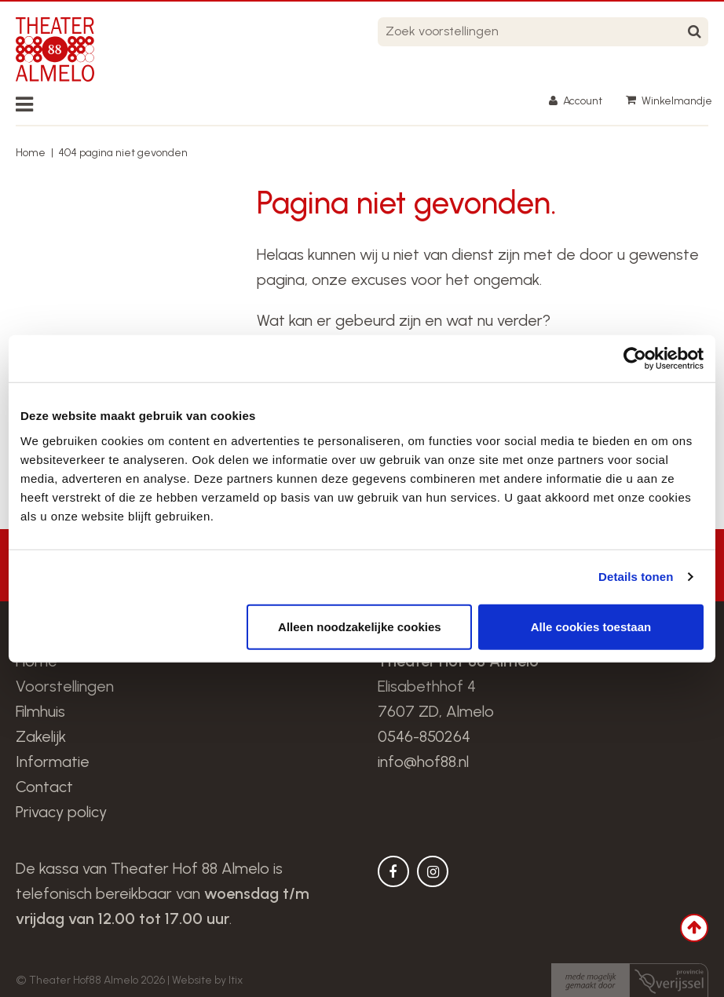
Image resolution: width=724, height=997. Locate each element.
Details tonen (635, 576)
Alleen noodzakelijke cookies (359, 626)
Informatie (53, 761)
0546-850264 (424, 736)
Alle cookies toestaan (591, 626)
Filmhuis (40, 711)
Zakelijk (41, 736)
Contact (44, 786)
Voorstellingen (65, 686)
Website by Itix (207, 980)
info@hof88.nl (423, 761)
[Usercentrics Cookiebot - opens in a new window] (635, 359)
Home (31, 152)
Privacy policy (61, 811)
